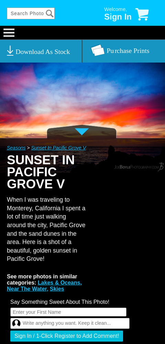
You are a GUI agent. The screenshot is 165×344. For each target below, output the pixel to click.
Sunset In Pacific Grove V (58, 148)
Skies (57, 289)
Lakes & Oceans (59, 283)
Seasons (16, 148)
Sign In (118, 16)
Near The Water (27, 289)
